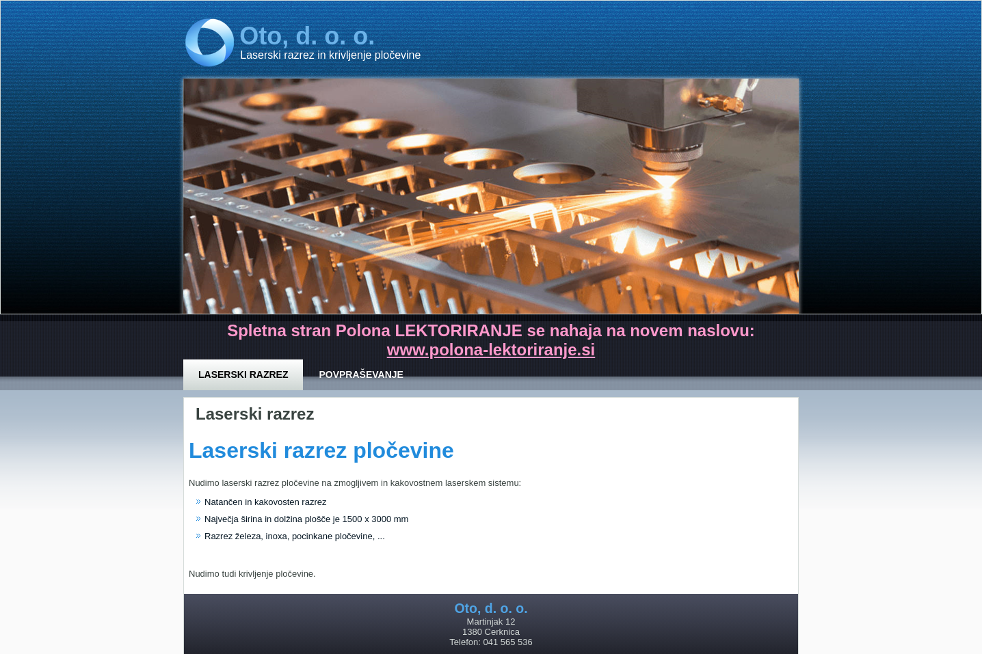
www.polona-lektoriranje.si (491, 349)
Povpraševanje (361, 374)
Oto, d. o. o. (307, 36)
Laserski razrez (243, 374)
